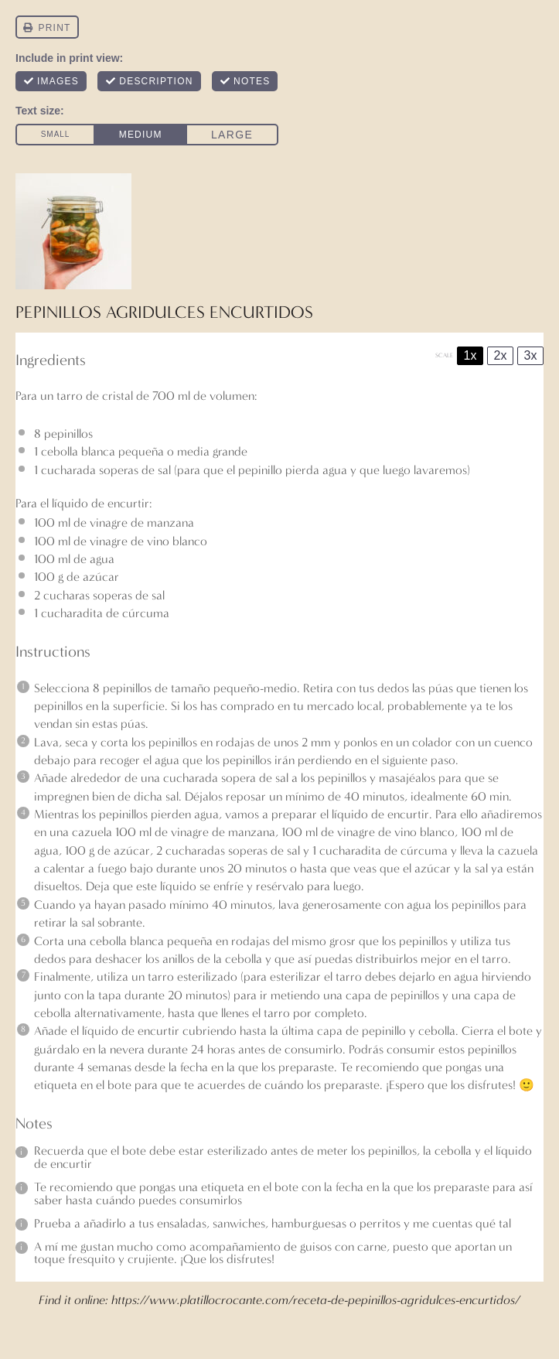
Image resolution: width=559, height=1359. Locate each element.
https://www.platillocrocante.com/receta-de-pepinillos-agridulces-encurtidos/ (315, 1299)
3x (530, 355)
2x (500, 355)
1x (470, 355)
